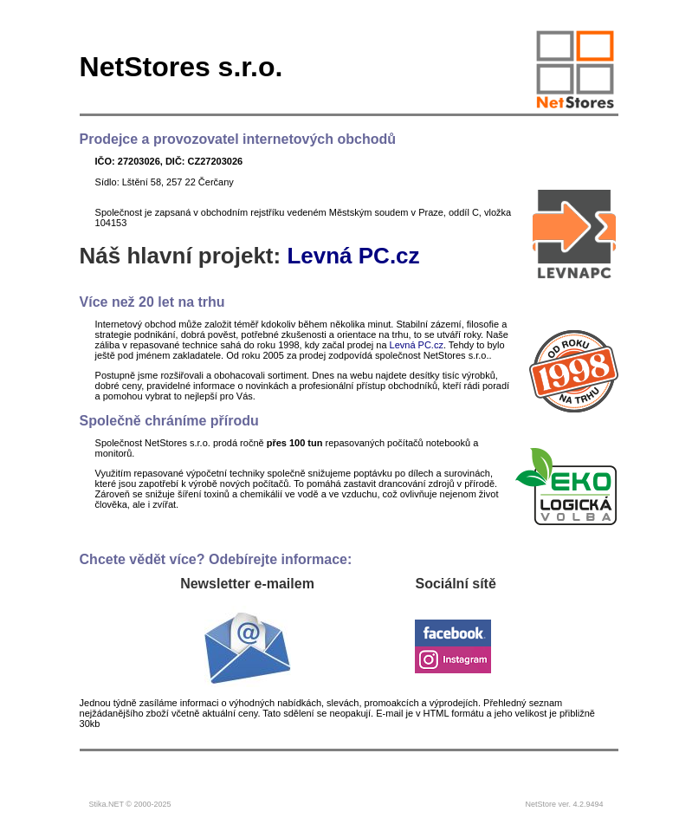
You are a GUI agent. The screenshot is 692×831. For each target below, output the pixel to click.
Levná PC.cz (353, 256)
